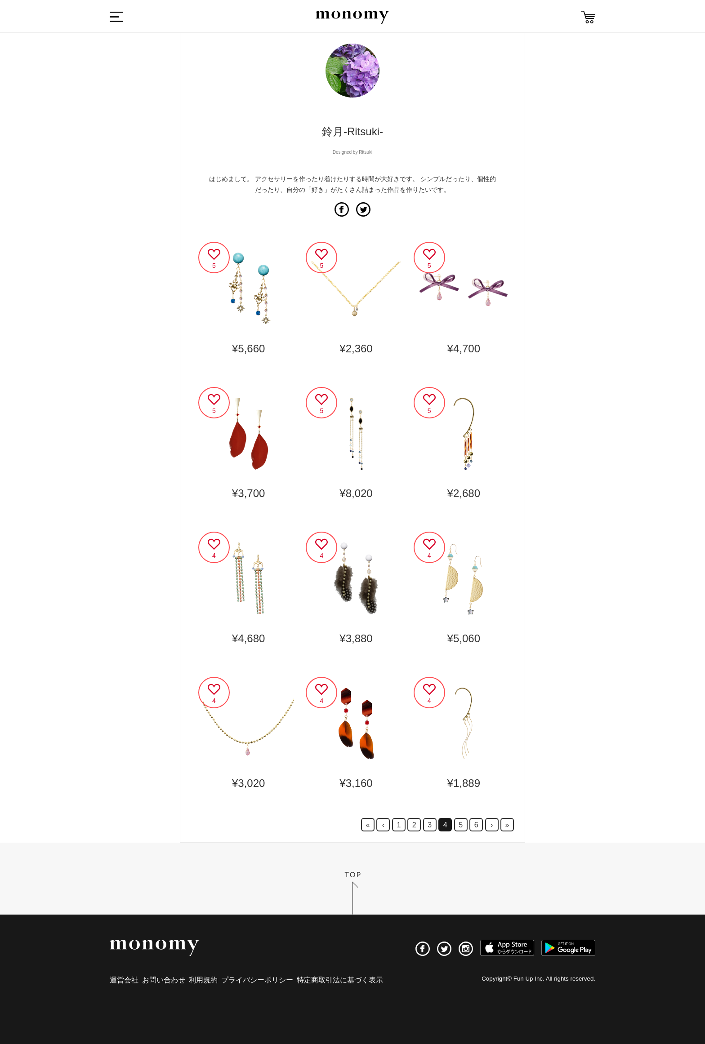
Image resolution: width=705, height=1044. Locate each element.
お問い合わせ (163, 980)
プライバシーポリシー (257, 980)
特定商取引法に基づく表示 (340, 980)
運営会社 (124, 980)
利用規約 (203, 980)
